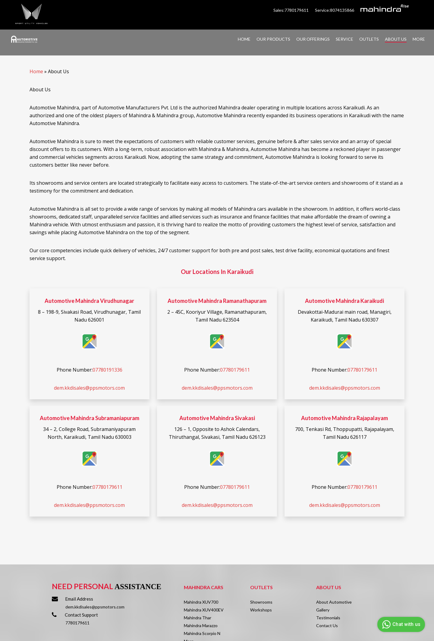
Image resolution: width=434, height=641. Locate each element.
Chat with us (400, 624)
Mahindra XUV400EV (204, 609)
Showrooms (261, 602)
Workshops (261, 609)
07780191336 (107, 369)
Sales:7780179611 (291, 10)
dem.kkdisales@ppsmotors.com (89, 388)
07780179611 (235, 369)
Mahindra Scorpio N (202, 633)
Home (36, 71)
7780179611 (77, 622)
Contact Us (327, 625)
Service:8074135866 (334, 10)
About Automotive (334, 602)
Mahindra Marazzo (201, 625)
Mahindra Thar (197, 617)
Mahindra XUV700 (201, 602)
